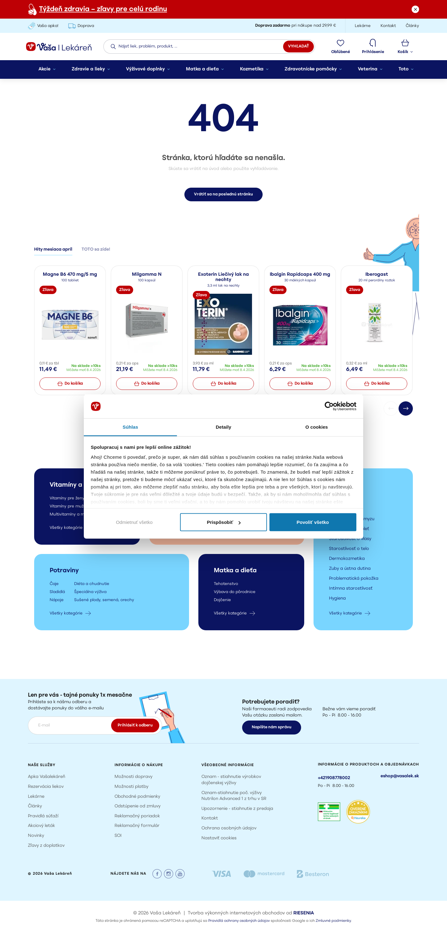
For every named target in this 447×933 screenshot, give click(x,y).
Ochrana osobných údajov (228, 828)
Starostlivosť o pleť (349, 529)
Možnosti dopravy (133, 777)
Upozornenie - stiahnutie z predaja (237, 808)
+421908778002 (334, 778)
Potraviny (64, 571)
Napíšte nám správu (271, 727)
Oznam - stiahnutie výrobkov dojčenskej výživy (231, 780)
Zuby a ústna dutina (350, 569)
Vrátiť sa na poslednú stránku (223, 195)
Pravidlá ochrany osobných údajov (239, 921)
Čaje (54, 585)
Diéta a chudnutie (91, 585)
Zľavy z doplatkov (46, 845)
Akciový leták (41, 826)
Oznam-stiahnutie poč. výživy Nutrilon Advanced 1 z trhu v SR (233, 796)
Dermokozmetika (347, 559)
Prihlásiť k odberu (135, 725)
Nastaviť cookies (219, 838)
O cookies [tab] (316, 426)
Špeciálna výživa (90, 593)
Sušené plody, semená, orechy (104, 601)
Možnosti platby (131, 786)
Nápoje (57, 601)
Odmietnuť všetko (134, 522)
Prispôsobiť (224, 522)
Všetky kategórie (349, 614)
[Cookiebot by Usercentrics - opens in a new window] (329, 406)
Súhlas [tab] (130, 426)
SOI (118, 835)
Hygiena (337, 599)
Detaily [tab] (223, 426)
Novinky (36, 835)
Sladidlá (57, 593)
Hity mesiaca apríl (53, 250)
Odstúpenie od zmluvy (137, 806)
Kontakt (209, 818)
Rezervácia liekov (46, 786)
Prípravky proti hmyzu (351, 519)
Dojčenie (222, 601)
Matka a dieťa (235, 571)
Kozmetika (345, 486)
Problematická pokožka (353, 579)
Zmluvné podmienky (333, 921)
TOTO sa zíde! (96, 250)
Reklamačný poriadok (137, 816)
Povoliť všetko (313, 522)
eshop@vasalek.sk (400, 776)
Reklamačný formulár (137, 826)
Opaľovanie (341, 509)
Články (35, 806)
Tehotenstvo (226, 585)
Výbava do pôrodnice (234, 593)
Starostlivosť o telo (349, 549)
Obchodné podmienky (137, 796)
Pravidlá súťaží (43, 816)
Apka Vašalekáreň (46, 777)
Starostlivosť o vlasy (350, 539)
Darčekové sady (346, 500)
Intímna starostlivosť (350, 589)
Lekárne (36, 796)
